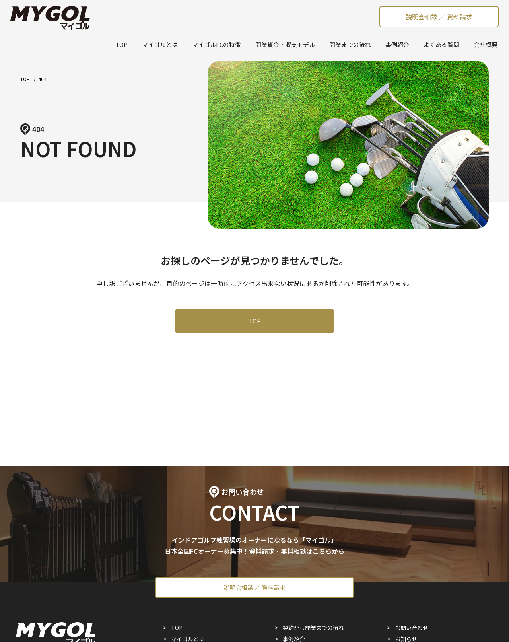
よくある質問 (441, 44)
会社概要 (485, 44)
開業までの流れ (350, 44)
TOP (121, 44)
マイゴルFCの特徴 (216, 44)
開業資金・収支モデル (285, 44)
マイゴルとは (160, 44)
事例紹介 (397, 44)
